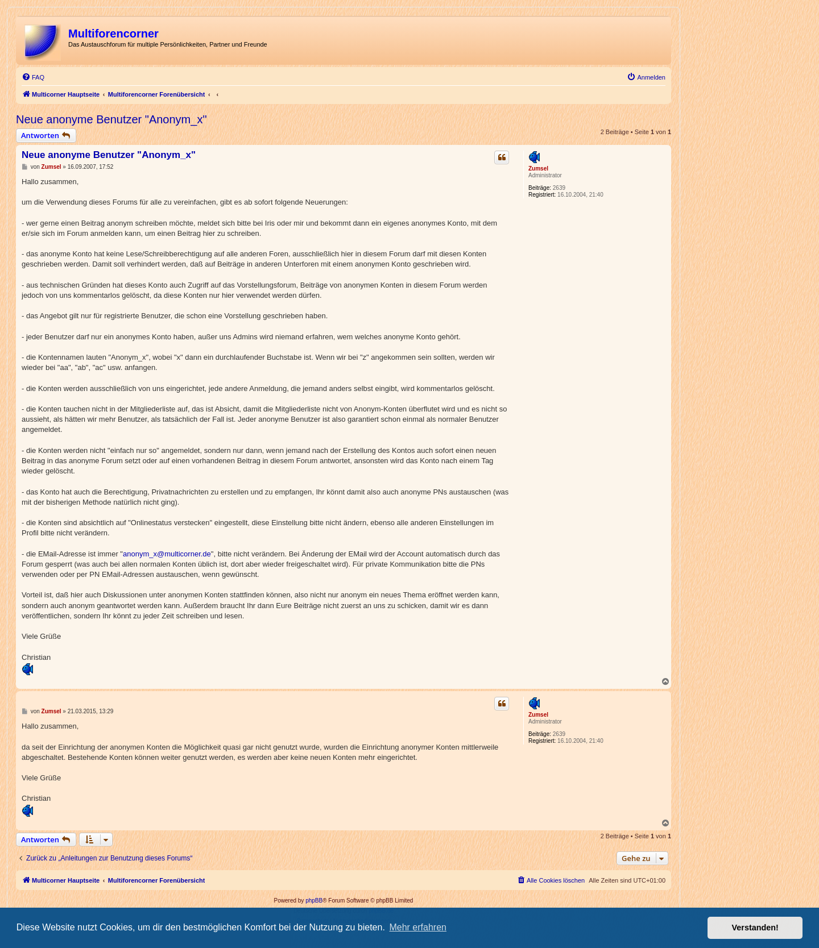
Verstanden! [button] (755, 927)
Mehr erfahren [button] (417, 927)
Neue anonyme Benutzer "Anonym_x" (111, 119)
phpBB (313, 900)
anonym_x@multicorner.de (167, 554)
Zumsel (538, 168)
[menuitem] (33, 77)
